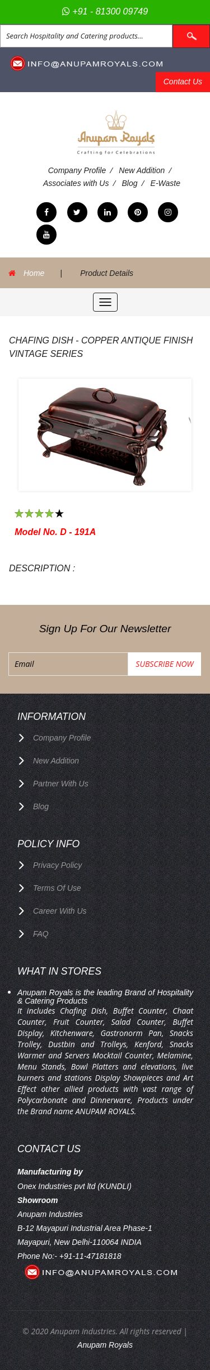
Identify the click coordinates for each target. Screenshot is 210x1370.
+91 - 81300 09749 (105, 11)
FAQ (41, 933)
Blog (130, 183)
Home (34, 273)
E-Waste (165, 183)
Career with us (60, 910)
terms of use (57, 888)
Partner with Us (60, 783)
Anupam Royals (105, 1344)
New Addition (142, 170)
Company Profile (77, 170)
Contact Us (183, 81)
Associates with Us (76, 183)
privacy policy (57, 865)
